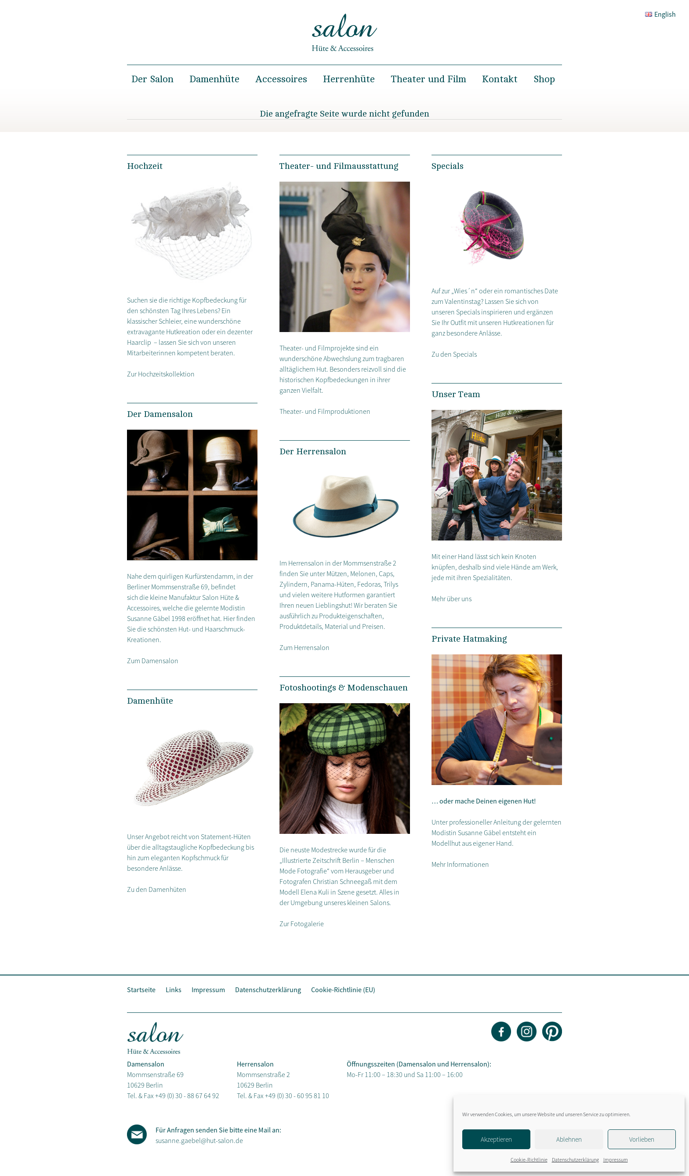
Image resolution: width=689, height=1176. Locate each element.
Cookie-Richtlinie (529, 1159)
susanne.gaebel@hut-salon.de (199, 1140)
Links (173, 989)
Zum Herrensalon (304, 647)
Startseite (141, 989)
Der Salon (152, 79)
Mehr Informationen (460, 864)
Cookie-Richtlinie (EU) (343, 989)
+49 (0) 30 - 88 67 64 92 (187, 1095)
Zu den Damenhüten (156, 889)
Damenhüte (214, 79)
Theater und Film (428, 79)
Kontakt (500, 79)
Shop (544, 79)
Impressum (615, 1159)
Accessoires (281, 79)
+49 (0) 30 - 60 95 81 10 (297, 1095)
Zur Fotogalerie (301, 923)
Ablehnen (569, 1139)
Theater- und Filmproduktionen (324, 411)
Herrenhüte (349, 79)
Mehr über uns (451, 598)
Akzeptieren (496, 1139)
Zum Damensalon (152, 660)
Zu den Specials (454, 354)
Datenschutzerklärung (575, 1159)
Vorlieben (641, 1139)
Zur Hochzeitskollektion (161, 373)
